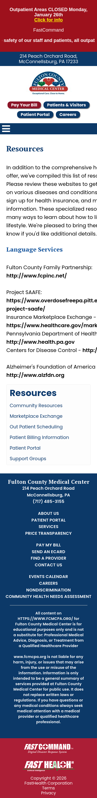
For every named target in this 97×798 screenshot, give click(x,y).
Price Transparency (48, 533)
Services (48, 527)
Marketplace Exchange (36, 416)
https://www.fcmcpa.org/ (45, 618)
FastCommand (48, 30)
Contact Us (48, 565)
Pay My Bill (48, 545)
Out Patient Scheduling (36, 426)
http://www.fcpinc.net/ (36, 275)
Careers (67, 115)
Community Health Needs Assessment (49, 596)
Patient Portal (35, 115)
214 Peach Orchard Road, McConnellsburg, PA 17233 (48, 59)
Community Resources (36, 405)
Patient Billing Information (39, 437)
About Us (48, 513)
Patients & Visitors (66, 105)
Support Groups (28, 458)
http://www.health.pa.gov (40, 342)
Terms (48, 788)
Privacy (48, 793)
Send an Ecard (48, 552)
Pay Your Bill (24, 105)
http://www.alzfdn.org (35, 375)
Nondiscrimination (48, 590)
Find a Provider (48, 558)
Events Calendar (48, 577)
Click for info (48, 20)
